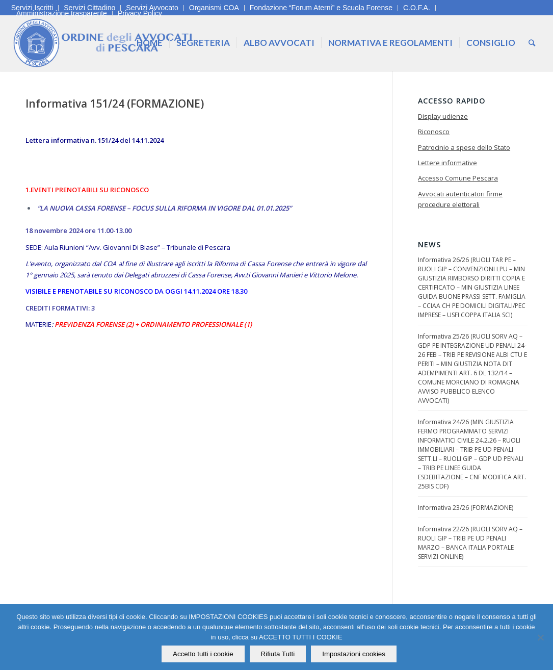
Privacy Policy (140, 13)
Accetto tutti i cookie (203, 654)
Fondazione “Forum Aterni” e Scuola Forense (321, 8)
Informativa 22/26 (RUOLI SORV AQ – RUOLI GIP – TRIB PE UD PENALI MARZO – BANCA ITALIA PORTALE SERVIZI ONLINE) (470, 543)
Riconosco (434, 131)
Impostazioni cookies (353, 654)
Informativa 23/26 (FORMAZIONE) (465, 507)
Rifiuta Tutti (278, 654)
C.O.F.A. (416, 8)
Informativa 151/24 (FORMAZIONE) (114, 103)
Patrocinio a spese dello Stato (464, 147)
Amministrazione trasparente (61, 13)
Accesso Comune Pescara (458, 178)
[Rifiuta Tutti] (540, 637)
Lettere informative (447, 162)
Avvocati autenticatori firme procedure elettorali (460, 199)
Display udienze (443, 116)
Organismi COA (214, 8)
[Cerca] (532, 43)
